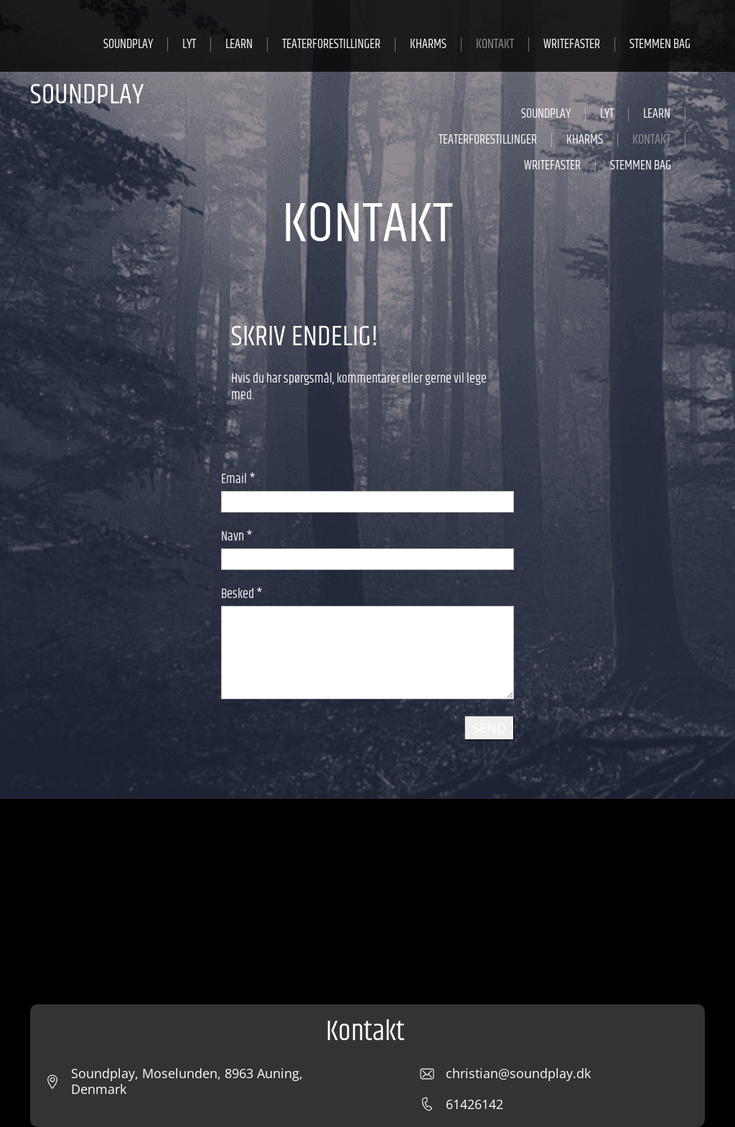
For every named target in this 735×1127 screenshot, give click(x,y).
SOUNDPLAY (87, 95)
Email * (238, 479)
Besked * (242, 594)
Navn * (237, 537)
